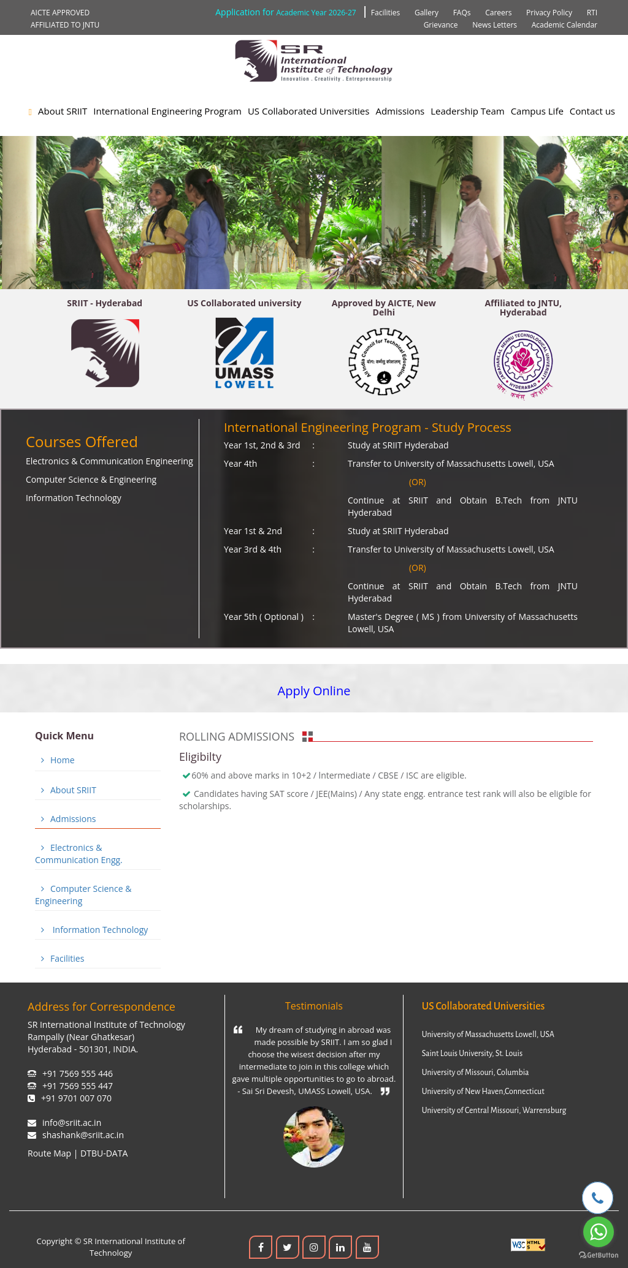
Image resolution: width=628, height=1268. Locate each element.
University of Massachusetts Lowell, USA (488, 1034)
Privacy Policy (549, 12)
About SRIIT (62, 111)
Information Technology (73, 498)
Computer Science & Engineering (91, 479)
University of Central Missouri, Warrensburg (494, 1110)
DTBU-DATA (104, 1153)
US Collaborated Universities (309, 111)
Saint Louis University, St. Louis (472, 1053)
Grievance (441, 25)
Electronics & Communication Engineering (109, 461)
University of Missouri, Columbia (475, 1072)
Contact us (592, 111)
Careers (498, 12)
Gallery (426, 12)
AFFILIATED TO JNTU (65, 25)
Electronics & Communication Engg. (79, 854)
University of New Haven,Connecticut (483, 1091)
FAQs (462, 12)
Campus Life (537, 111)
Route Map (49, 1153)
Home (55, 760)
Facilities (385, 12)
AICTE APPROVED (60, 12)
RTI (592, 12)
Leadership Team (467, 111)
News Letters (494, 25)
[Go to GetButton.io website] (598, 1255)
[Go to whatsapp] (598, 1232)
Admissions (399, 111)
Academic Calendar (564, 25)
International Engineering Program (167, 111)
